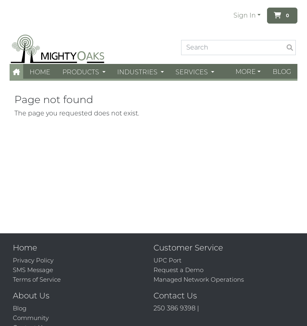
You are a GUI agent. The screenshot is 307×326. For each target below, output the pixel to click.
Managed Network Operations (199, 279)
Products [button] (81, 72)
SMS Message (33, 270)
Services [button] (192, 72)
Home (40, 72)
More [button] (245, 72)
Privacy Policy (33, 260)
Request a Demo (178, 270)
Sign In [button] (244, 15)
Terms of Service (37, 279)
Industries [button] (138, 72)
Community (31, 318)
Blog (282, 72)
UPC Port (167, 260)
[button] (16, 72)
